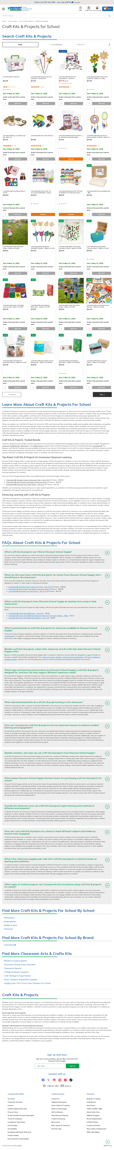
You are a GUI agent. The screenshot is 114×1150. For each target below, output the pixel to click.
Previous (12, 394)
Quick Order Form (93, 1112)
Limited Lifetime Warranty (17, 1109)
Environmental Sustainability (18, 1139)
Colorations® (97, 446)
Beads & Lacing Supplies (15, 960)
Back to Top (108, 1143)
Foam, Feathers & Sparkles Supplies (20, 979)
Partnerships (12, 1125)
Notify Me (71, 159)
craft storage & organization (72, 657)
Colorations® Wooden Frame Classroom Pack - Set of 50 (27, 480)
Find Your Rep (56, 1129)
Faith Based (91, 1102)
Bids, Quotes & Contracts (60, 1125)
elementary (24, 446)
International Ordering (59, 1115)
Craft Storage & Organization (17, 975)
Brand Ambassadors (94, 1119)
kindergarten (15, 446)
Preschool (8, 929)
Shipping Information (59, 1102)
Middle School (10, 925)
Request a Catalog (93, 1099)
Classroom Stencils (12, 968)
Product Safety (13, 1135)
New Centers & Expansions (96, 1129)
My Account (55, 1122)
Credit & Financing (58, 1119)
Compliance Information (16, 1122)
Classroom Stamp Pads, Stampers (20, 964)
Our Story (11, 1099)
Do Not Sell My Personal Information (21, 1115)
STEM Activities (92, 1122)
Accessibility (12, 1129)
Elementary (9, 917)
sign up (72, 1066)
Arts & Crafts (12, 21)
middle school (38, 446)
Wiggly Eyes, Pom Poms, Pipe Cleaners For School (27, 983)
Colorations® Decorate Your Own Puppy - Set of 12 (25, 485)
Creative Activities (93, 1125)
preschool (5, 446)
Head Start (91, 1105)
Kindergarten (10, 921)
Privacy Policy (13, 1112)
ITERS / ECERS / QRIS (94, 1109)
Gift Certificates (57, 1112)
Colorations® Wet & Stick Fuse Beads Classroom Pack (26, 482)
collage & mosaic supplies (51, 657)
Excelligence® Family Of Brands (19, 1132)
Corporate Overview (15, 1102)
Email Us (68, 1086)
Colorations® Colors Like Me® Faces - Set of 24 (26, 613)
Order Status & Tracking (60, 1105)
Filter (20, 45)
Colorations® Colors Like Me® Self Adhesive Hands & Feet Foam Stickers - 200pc (38, 616)
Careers (11, 1105)
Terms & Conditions (15, 1119)
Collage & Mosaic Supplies (16, 972)
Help (80, 9)
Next (102, 394)
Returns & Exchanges (59, 1109)
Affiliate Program (93, 1115)
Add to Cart (17, 103)
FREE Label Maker (93, 1132)
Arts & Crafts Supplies (26, 21)
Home (4, 21)
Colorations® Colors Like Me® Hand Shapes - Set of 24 (28, 618)
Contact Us (55, 1099)
